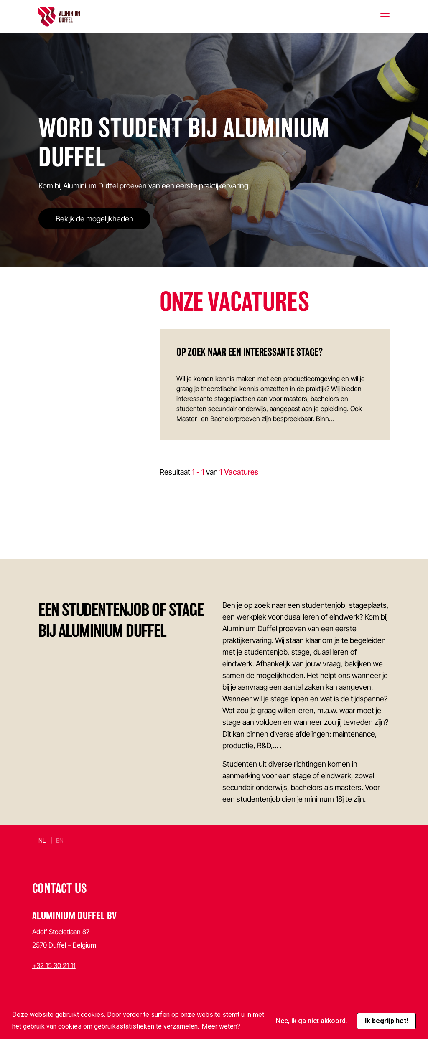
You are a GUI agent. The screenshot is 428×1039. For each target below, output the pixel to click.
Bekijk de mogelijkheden (94, 218)
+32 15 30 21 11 (54, 965)
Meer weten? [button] (221, 1026)
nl (42, 840)
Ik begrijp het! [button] (386, 1021)
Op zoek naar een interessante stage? (249, 352)
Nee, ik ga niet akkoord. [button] (311, 1021)
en (60, 840)
